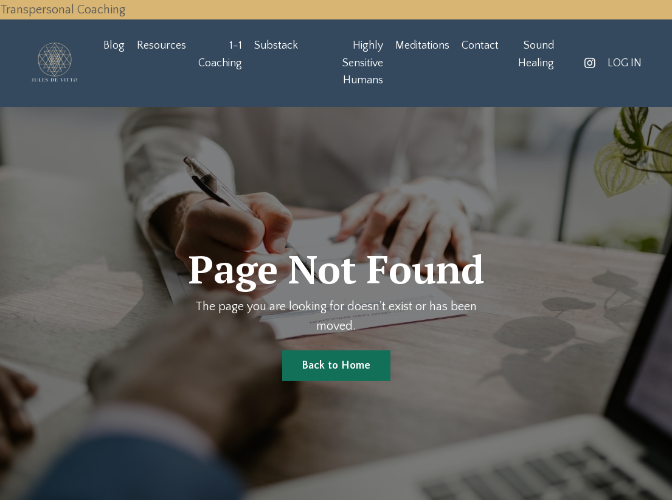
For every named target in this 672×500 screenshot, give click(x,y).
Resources (161, 46)
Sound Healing (536, 54)
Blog (114, 46)
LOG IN (625, 63)
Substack (276, 46)
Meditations (422, 46)
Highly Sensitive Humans (362, 63)
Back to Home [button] (336, 365)
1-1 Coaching (220, 54)
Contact (480, 46)
